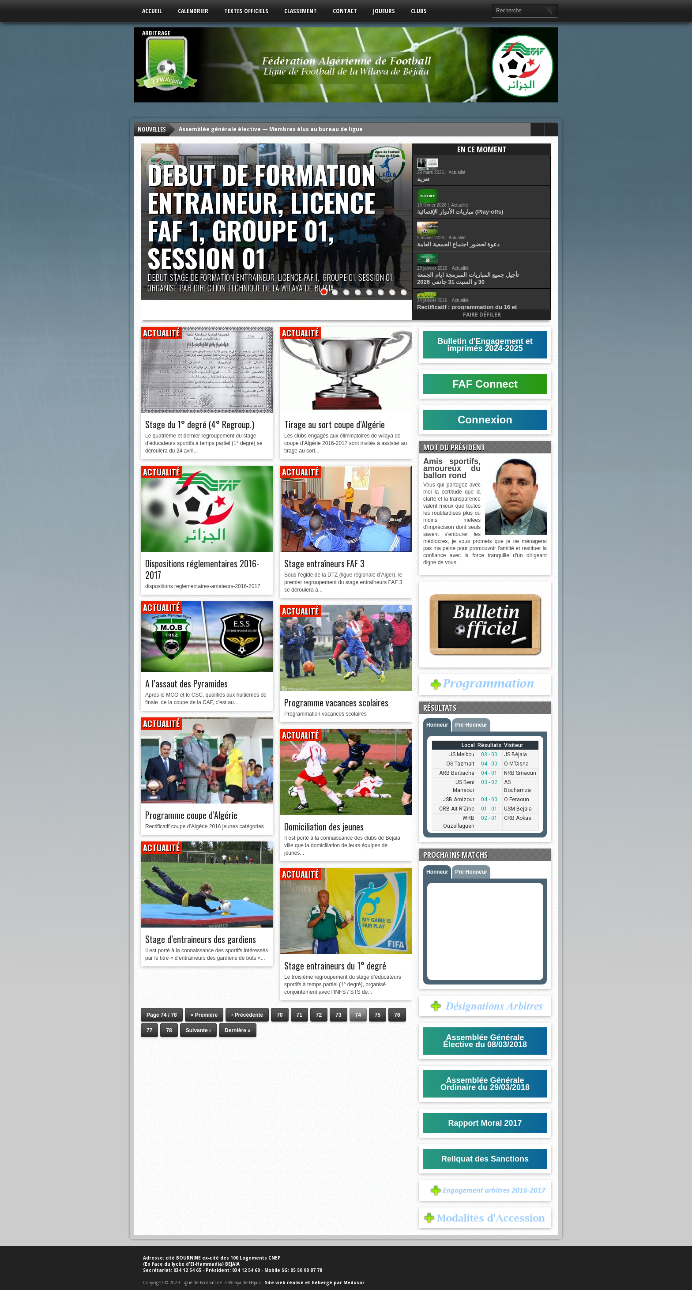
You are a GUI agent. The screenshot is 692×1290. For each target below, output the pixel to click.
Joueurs (384, 11)
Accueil (152, 11)
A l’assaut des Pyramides (186, 683)
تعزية (449, 167)
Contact (345, 11)
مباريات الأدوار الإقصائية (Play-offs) (486, 185)
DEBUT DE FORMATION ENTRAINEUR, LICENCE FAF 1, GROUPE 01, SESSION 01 (261, 216)
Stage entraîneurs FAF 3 (324, 563)
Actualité (482, 160)
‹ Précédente (247, 1015)
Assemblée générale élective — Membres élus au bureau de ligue (271, 129)
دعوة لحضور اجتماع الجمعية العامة (484, 206)
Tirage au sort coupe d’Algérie (334, 424)
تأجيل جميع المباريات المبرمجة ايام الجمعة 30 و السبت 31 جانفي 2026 (494, 230)
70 (279, 1015)
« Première (204, 1015)
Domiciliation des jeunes (324, 826)
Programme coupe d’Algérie (191, 815)
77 (149, 1030)
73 (338, 1015)
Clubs (419, 11)
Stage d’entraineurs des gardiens (200, 939)
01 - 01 (489, 809)
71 (299, 1015)
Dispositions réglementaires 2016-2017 (202, 569)
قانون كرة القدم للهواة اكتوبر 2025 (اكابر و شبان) (494, 300)
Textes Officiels (246, 11)
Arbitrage (156, 33)
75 (377, 1015)
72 (319, 1015)
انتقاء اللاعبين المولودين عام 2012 (484, 277)
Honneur (437, 725)
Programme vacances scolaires (336, 702)
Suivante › (198, 1030)
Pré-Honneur (471, 725)
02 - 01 (489, 818)
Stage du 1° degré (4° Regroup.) (199, 424)
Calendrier (193, 11)
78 (169, 1030)
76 (397, 1015)
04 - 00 (489, 764)
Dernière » (238, 1030)
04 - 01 (489, 773)
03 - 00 (489, 754)
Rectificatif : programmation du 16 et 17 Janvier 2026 (492, 255)
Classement (300, 11)
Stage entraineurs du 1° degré (335, 965)
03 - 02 (489, 782)
